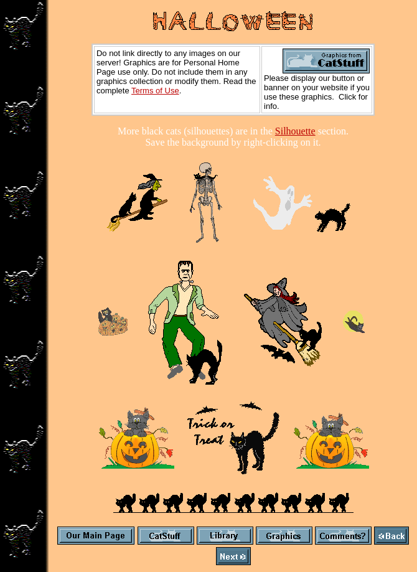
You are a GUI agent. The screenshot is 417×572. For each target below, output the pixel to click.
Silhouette (295, 131)
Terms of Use (155, 90)
